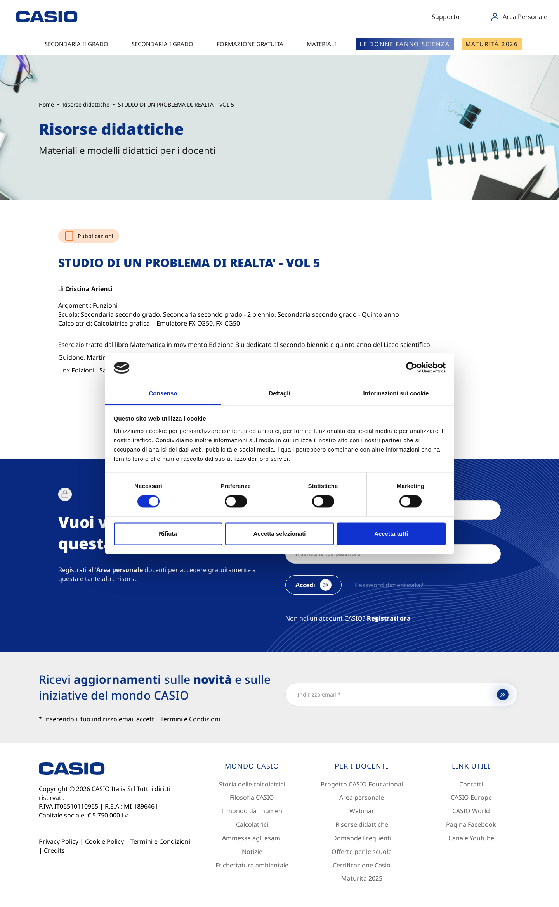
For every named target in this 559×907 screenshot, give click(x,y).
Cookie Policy (104, 841)
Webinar (361, 811)
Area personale (361, 797)
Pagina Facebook (471, 824)
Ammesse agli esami (252, 838)
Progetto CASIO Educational (362, 784)
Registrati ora (389, 618)
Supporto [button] (449, 16)
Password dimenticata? (389, 585)
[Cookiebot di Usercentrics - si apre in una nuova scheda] (412, 368)
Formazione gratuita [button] (254, 44)
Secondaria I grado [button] (166, 44)
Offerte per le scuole (362, 851)
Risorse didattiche (361, 824)
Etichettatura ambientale (251, 865)
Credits (54, 850)
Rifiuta (168, 533)
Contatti (471, 784)
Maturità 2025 (361, 878)
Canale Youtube (471, 838)
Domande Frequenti (361, 838)
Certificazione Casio (362, 865)
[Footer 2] (362, 766)
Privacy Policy (58, 841)
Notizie (252, 851)
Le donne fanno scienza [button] (404, 44)
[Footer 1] (252, 766)
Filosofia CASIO (252, 797)
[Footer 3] (471, 766)
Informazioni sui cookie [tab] (396, 393)
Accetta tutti (391, 533)
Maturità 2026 (491, 44)
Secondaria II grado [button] (80, 44)
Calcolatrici (252, 824)
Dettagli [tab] (279, 393)
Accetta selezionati (279, 533)
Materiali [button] (325, 44)
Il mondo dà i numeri (252, 811)
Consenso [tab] (163, 393)
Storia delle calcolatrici (252, 784)
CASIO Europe (471, 797)
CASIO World (471, 811)
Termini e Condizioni (160, 841)
